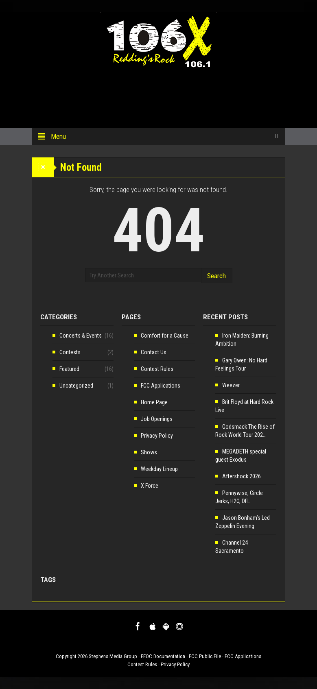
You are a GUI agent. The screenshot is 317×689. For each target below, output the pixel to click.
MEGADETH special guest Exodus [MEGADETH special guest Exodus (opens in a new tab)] (240, 455)
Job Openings (157, 419)
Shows (149, 452)
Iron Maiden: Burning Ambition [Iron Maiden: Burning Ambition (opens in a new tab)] (242, 339)
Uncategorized (76, 385)
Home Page (154, 402)
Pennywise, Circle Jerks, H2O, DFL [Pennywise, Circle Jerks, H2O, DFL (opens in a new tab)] (239, 497)
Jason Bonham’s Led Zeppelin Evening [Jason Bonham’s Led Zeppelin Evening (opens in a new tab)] (242, 522)
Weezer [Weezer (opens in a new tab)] (231, 385)
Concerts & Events (80, 335)
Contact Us (153, 352)
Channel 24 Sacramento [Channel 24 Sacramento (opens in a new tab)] (231, 546)
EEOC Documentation (163, 656)
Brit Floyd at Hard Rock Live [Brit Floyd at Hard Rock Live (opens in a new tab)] (244, 406)
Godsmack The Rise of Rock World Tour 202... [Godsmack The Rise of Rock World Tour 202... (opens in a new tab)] (245, 430)
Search (216, 276)
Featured (69, 369)
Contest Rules (157, 369)
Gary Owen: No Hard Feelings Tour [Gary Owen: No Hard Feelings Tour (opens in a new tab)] (241, 364)
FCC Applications (160, 385)
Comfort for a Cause (164, 335)
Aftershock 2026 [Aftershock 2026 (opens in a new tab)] (241, 476)
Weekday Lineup (159, 469)
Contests (70, 352)
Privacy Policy (157, 435)
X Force (149, 485)
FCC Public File (205, 656)
